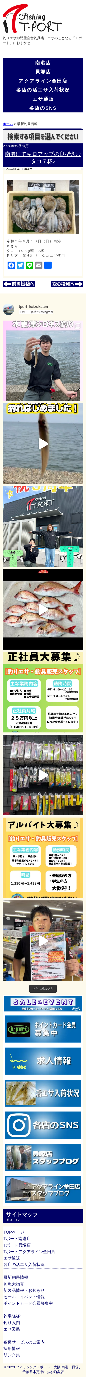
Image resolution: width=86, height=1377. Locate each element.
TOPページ (13, 1232)
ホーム (8, 124)
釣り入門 (11, 1323)
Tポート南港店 (17, 1238)
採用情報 (11, 1348)
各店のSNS (43, 108)
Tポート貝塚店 (17, 1245)
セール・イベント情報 (24, 1297)
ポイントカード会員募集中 (28, 1303)
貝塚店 (43, 71)
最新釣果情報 (15, 1277)
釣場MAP (12, 1316)
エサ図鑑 (11, 1329)
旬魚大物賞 (13, 1284)
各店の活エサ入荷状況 (43, 89)
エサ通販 (43, 99)
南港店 (43, 62)
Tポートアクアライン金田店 (29, 1251)
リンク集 (11, 1355)
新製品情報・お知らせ (24, 1290)
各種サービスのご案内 (24, 1342)
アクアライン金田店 (43, 81)
